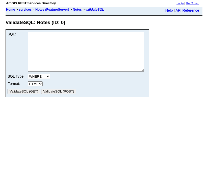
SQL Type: (16, 84)
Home (10, 9)
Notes (77, 9)
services (25, 9)
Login (180, 3)
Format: (14, 91)
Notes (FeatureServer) (52, 9)
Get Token (192, 3)
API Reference (187, 10)
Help (169, 10)
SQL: (12, 34)
